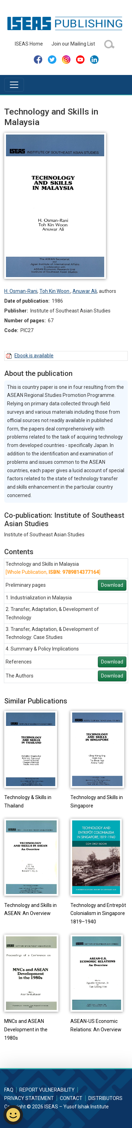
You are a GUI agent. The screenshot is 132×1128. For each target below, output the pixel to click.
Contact (71, 1098)
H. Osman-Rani (20, 291)
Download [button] (112, 585)
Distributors (105, 1098)
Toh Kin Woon (54, 291)
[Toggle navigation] (14, 85)
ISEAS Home (29, 44)
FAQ (8, 1090)
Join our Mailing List (73, 44)
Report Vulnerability (47, 1090)
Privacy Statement (29, 1098)
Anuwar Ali (85, 291)
